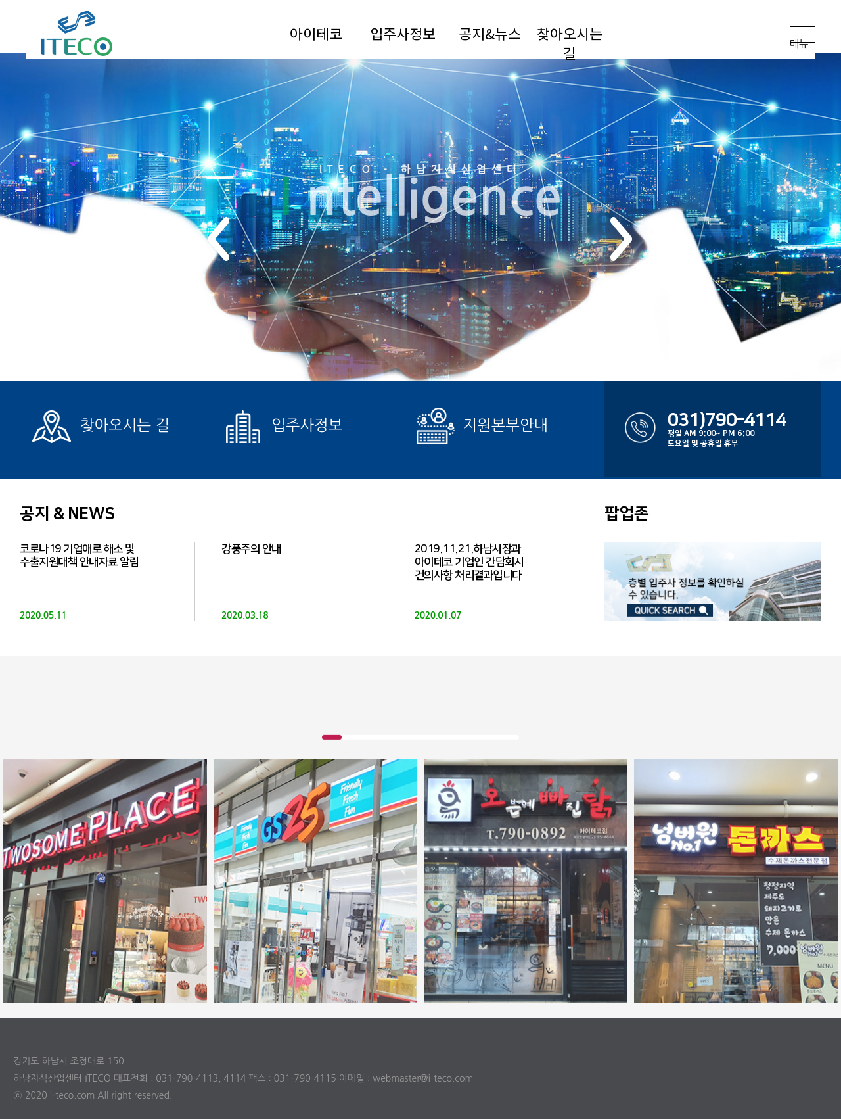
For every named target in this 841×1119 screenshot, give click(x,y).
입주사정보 (281, 426)
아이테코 (101, 33)
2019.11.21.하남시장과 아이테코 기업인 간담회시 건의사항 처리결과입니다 (469, 562)
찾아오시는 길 (100, 426)
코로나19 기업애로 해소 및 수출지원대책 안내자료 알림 (79, 555)
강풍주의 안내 (251, 549)
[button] (219, 239)
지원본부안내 (481, 426)
